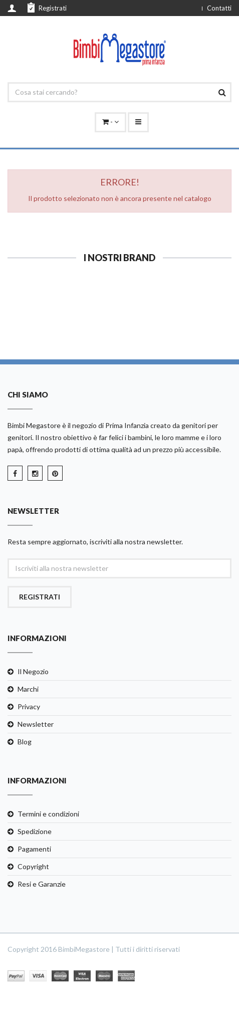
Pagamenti (34, 849)
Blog (25, 741)
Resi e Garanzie (42, 884)
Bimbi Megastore (34, 425)
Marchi (28, 689)
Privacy (29, 706)
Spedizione (35, 831)
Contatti (219, 8)
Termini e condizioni (48, 813)
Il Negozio (33, 671)
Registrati (47, 8)
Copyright (33, 866)
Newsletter (36, 724)
